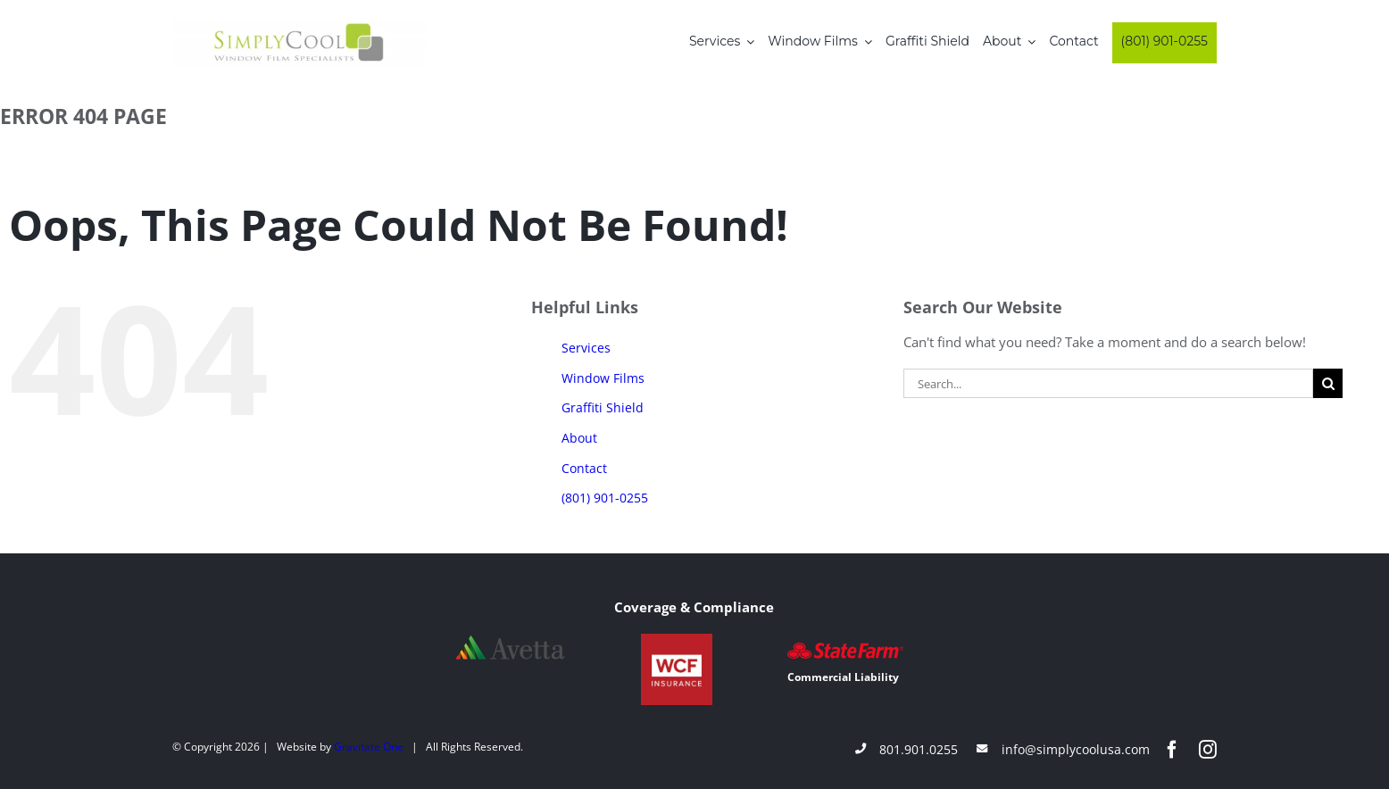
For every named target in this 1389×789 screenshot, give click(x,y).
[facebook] (1172, 750)
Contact (584, 468)
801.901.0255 (918, 749)
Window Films (603, 378)
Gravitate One (368, 746)
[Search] (1328, 383)
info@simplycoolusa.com (1076, 749)
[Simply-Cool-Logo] (299, 25)
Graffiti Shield (602, 407)
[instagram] (1208, 750)
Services (586, 347)
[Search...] (1108, 383)
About (579, 437)
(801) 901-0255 (604, 497)
